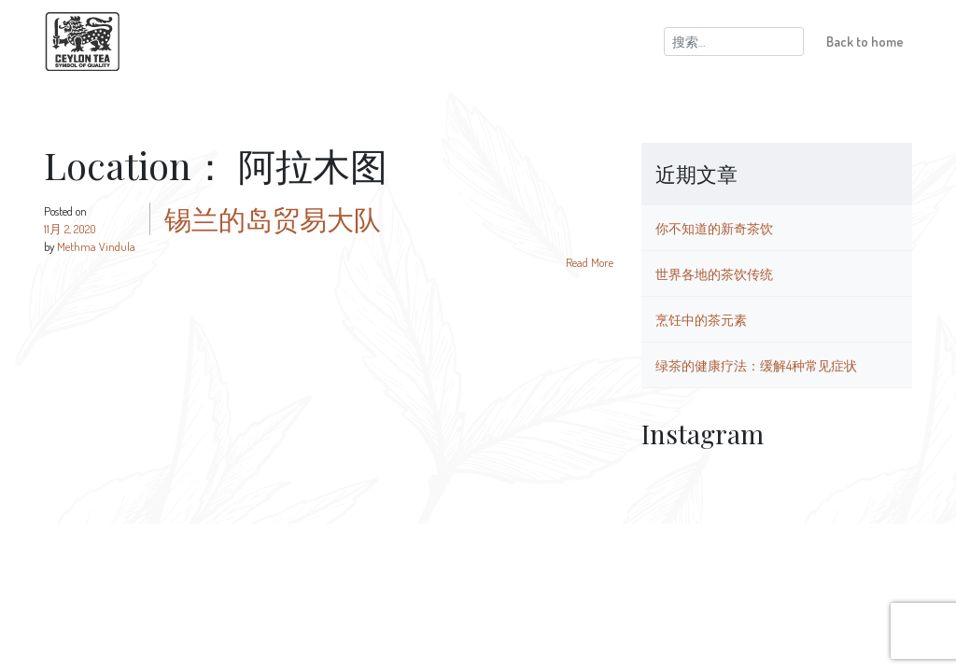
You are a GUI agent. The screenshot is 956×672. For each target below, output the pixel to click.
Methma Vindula (96, 246)
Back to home (865, 41)
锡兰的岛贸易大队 (272, 218)
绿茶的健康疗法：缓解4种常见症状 (756, 365)
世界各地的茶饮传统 (714, 273)
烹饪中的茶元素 (701, 319)
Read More (589, 262)
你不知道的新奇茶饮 (714, 227)
